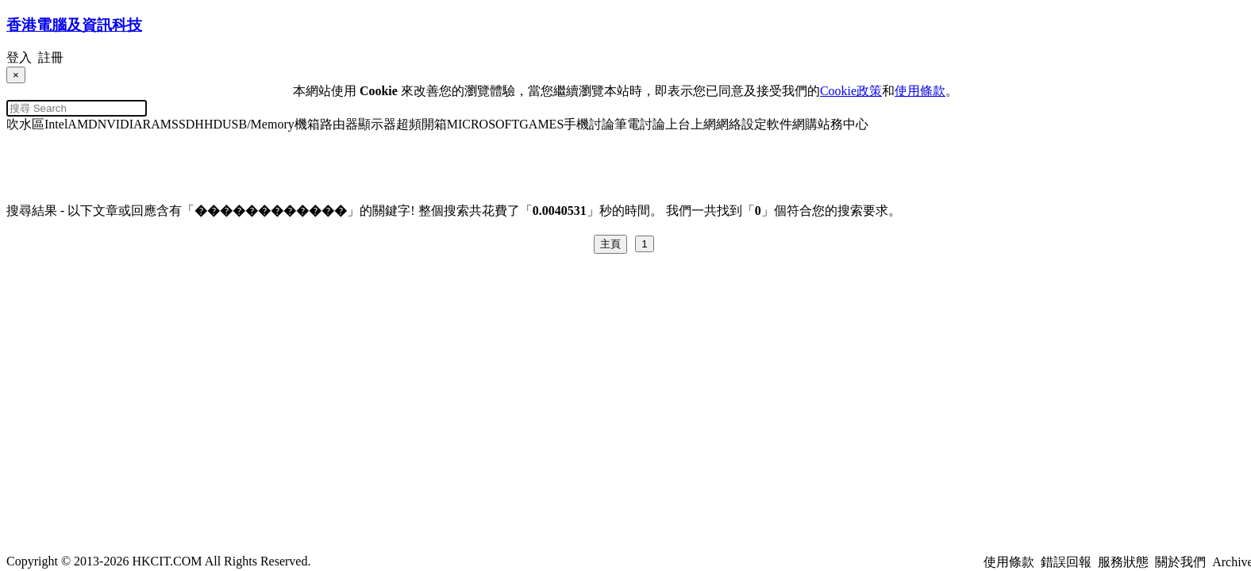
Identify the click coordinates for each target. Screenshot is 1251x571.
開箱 (434, 124)
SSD (182, 124)
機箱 (307, 124)
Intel (55, 124)
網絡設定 (741, 124)
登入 (19, 57)
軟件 (779, 124)
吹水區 (25, 124)
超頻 (408, 124)
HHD (208, 124)
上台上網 (690, 124)
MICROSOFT (483, 124)
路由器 (339, 124)
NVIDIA (120, 124)
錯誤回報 (1066, 562)
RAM (157, 124)
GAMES (541, 124)
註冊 (51, 57)
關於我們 (1180, 562)
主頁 (610, 244)
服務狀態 (1123, 562)
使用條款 (920, 91)
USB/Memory (258, 124)
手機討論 (589, 124)
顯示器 (377, 124)
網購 (805, 124)
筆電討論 (639, 124)
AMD (82, 124)
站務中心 (843, 124)
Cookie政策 (851, 91)
